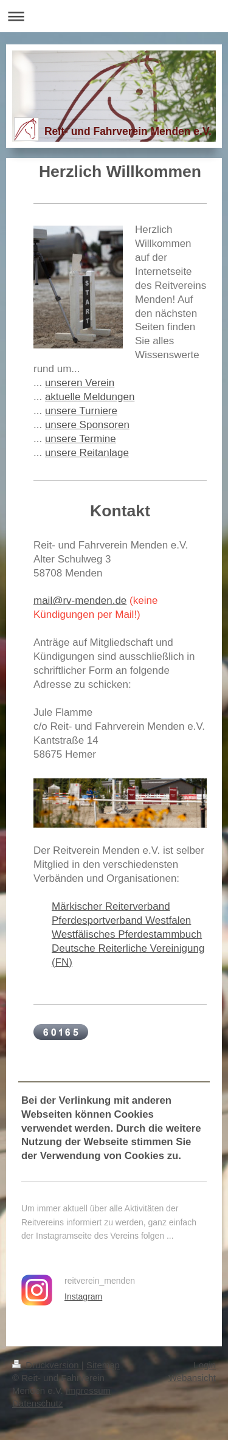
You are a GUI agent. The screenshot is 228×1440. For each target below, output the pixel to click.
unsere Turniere (81, 411)
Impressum (88, 1390)
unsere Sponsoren (87, 425)
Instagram (83, 1296)
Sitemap (103, 1365)
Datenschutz (37, 1403)
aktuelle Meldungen (89, 397)
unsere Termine (80, 439)
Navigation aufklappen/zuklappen (114, 16)
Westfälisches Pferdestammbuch (127, 934)
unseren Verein (79, 383)
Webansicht (192, 1377)
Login (204, 1365)
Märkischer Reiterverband (111, 906)
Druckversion (46, 1365)
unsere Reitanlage (87, 453)
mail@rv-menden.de (79, 600)
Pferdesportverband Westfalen (121, 920)
